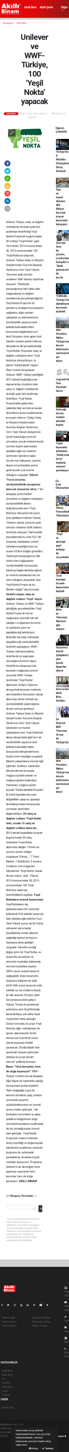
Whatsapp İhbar (41, 1321)
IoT (3, 1378)
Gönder (41, 1208)
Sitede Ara (8, 1407)
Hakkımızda (8, 1317)
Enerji (5, 1390)
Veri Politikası (9, 1325)
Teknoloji (7, 1386)
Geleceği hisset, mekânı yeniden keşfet (61, 417)
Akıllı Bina (30, 7)
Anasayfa (8, 23)
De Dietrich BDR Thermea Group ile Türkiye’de (62, 731)
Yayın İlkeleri (9, 1321)
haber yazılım (7, 1443)
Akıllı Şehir (46, 7)
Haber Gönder (40, 1325)
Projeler (6, 1394)
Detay (33, 1448)
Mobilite (6, 1382)
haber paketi (7, 1439)
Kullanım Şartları (41, 1317)
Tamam (47, 1448)
